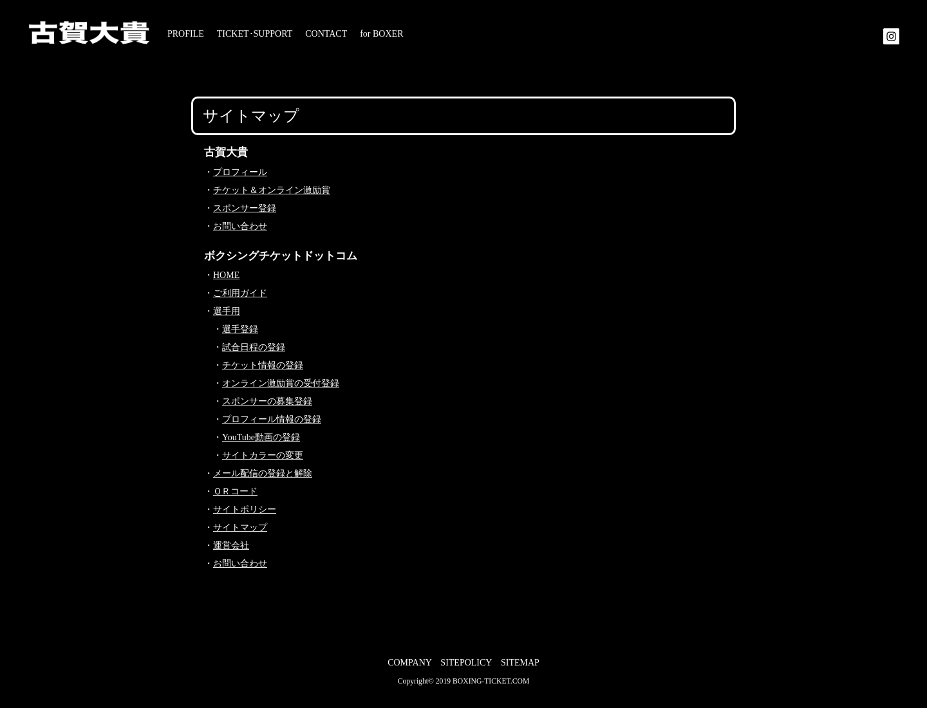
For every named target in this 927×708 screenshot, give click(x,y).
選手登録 (240, 329)
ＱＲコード (235, 491)
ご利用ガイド (240, 293)
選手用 (226, 311)
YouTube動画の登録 (261, 437)
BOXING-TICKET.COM (491, 681)
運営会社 (231, 545)
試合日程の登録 (253, 347)
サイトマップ (240, 527)
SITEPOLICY (466, 662)
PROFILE (185, 34)
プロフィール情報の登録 (271, 419)
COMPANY (409, 662)
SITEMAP (520, 662)
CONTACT (326, 34)
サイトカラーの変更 (262, 455)
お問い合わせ (240, 226)
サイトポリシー (244, 509)
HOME (226, 275)
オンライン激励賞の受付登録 (280, 383)
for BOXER (381, 34)
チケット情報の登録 (262, 365)
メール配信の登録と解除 (262, 473)
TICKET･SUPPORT (254, 34)
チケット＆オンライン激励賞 (271, 190)
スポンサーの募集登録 (267, 401)
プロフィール (240, 172)
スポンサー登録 (244, 208)
